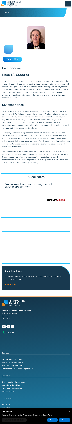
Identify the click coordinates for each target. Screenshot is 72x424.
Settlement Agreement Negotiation (17, 369)
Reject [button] (52, 420)
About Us (6, 405)
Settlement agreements (12, 366)
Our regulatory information (13, 382)
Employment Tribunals (12, 359)
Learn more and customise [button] (14, 420)
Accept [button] (64, 420)
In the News (36, 177)
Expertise (6, 408)
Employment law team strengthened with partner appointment (31, 185)
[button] (69, 411)
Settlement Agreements (12, 362)
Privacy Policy (8, 391)
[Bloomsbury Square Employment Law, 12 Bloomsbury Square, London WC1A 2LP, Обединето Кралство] (36, 247)
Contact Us (10, 284)
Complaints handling (11, 385)
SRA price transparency (12, 388)
